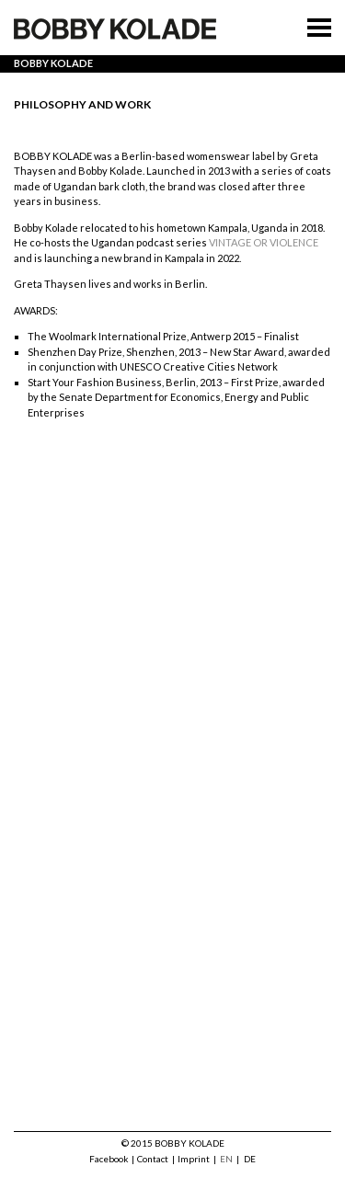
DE (250, 1158)
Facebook (108, 1158)
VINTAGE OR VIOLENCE (263, 242)
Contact (152, 1158)
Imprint (194, 1158)
